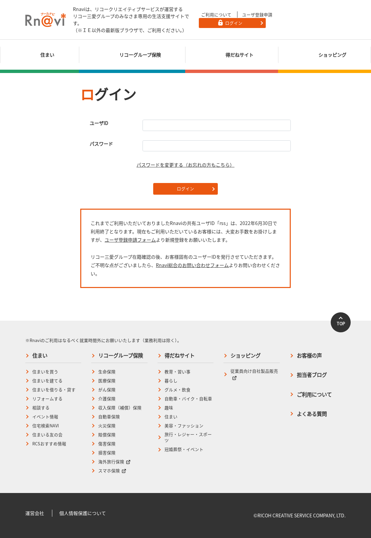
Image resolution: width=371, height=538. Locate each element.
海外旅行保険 (114, 462)
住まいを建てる (47, 381)
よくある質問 (312, 414)
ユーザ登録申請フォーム (130, 239)
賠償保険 (107, 435)
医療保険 (107, 381)
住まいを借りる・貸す (54, 390)
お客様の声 (309, 355)
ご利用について (216, 14)
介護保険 (107, 399)
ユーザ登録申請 (257, 14)
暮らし (171, 381)
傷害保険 (107, 444)
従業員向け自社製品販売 (254, 374)
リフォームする (47, 399)
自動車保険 (109, 417)
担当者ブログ (312, 375)
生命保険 (107, 372)
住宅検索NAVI (45, 426)
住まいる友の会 (47, 435)
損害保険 (107, 453)
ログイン (185, 188)
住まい (39, 355)
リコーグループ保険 (120, 355)
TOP (341, 323)
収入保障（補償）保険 (120, 408)
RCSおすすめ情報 (49, 444)
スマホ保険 (112, 471)
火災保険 (107, 426)
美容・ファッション (184, 426)
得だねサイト (179, 355)
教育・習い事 (177, 372)
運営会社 (34, 513)
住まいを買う (45, 372)
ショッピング (245, 355)
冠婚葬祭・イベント (184, 449)
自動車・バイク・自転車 (188, 399)
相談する (41, 408)
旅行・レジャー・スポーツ (188, 437)
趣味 (169, 408)
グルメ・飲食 (177, 390)
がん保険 (107, 390)
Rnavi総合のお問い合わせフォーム (192, 265)
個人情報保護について (82, 513)
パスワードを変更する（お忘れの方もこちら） (185, 164)
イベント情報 (45, 417)
